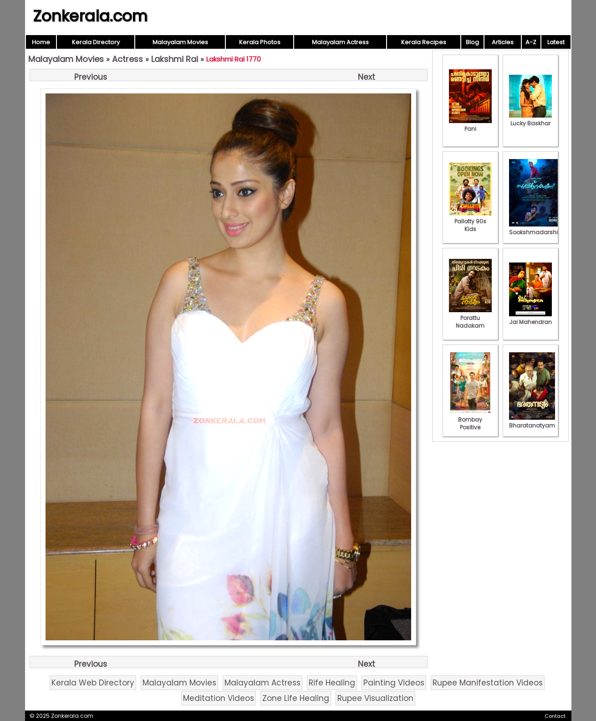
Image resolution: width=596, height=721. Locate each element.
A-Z (530, 42)
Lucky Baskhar (530, 119)
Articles (503, 42)
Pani (470, 125)
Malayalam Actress (340, 42)
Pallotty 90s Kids (470, 221)
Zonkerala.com (90, 16)
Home (41, 42)
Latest (556, 42)
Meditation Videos (218, 698)
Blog (472, 42)
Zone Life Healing (295, 698)
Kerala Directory (96, 42)
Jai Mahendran (530, 318)
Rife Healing (332, 682)
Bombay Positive (470, 419)
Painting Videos (393, 682)
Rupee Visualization (375, 698)
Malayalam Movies (180, 42)
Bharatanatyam (532, 421)
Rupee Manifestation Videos (488, 682)
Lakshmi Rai (174, 59)
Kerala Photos (259, 42)
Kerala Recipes (423, 42)
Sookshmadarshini (536, 228)
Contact (555, 716)
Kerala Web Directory (92, 682)
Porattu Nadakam (470, 318)
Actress (127, 59)
